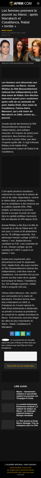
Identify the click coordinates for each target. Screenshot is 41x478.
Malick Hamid (7, 30)
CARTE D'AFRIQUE (15, 468)
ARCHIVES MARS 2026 (14, 472)
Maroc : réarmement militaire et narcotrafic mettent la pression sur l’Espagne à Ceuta (27, 395)
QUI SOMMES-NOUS (13, 470)
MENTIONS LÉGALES (27, 470)
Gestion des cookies (28, 472)
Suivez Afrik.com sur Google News (20, 366)
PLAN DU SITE (27, 468)
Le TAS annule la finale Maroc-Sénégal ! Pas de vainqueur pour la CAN (27, 423)
